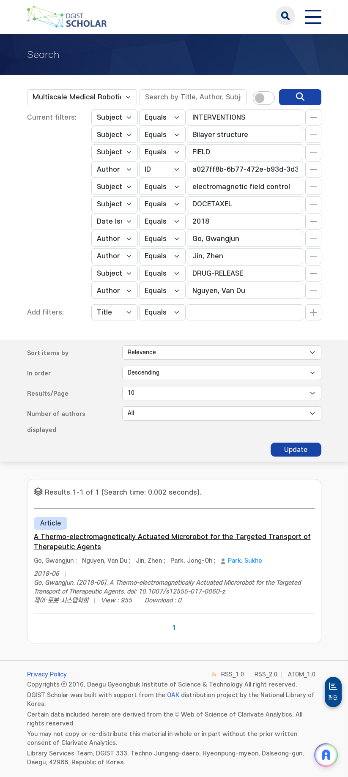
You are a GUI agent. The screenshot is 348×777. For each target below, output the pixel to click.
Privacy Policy (47, 674)
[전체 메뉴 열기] (313, 16)
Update (295, 450)
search (285, 15)
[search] (300, 97)
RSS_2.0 (266, 674)
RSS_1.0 (232, 674)
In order (39, 373)
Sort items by (48, 353)
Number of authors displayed (56, 422)
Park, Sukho (245, 560)
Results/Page (48, 393)
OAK (173, 695)
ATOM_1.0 (301, 674)
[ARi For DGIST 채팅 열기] (326, 755)
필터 (333, 698)
